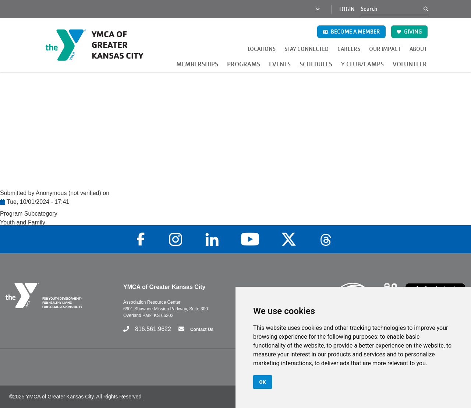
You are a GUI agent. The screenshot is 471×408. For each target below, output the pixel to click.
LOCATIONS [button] (262, 49)
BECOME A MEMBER (351, 31)
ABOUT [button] (418, 49)
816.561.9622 (153, 329)
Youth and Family (22, 222)
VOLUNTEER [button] (410, 64)
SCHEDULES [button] (316, 64)
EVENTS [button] (280, 64)
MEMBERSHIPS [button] (197, 64)
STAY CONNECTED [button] (306, 49)
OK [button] (262, 382)
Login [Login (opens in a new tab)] (347, 9)
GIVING (409, 31)
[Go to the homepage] (96, 45)
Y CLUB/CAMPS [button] (362, 64)
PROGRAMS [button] (243, 64)
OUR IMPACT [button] (385, 49)
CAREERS (348, 49)
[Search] (392, 8)
